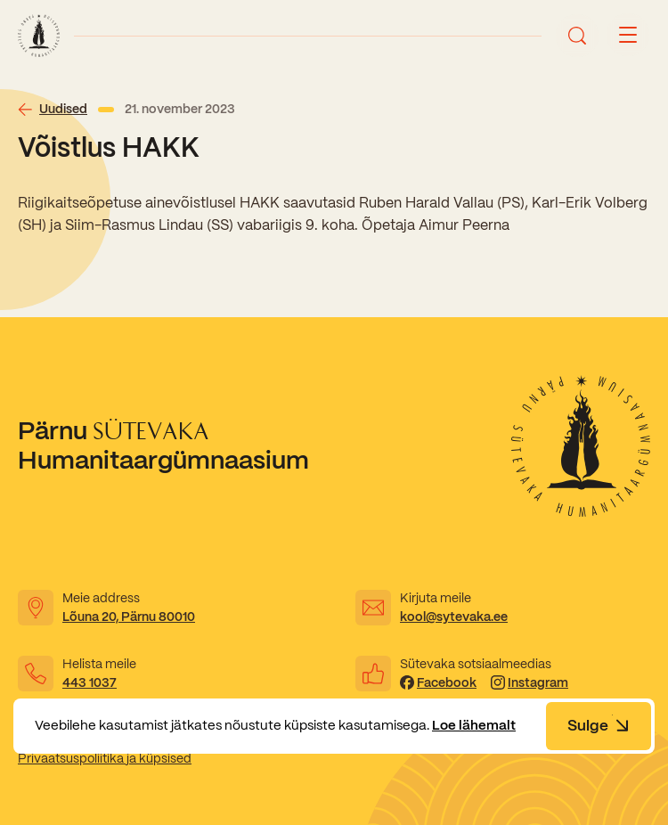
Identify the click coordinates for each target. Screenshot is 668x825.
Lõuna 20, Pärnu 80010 (128, 617)
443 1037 (89, 682)
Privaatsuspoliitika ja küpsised (104, 758)
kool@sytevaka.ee (454, 617)
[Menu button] (628, 35)
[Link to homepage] (39, 35)
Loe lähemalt (474, 725)
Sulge (598, 725)
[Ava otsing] (577, 35)
